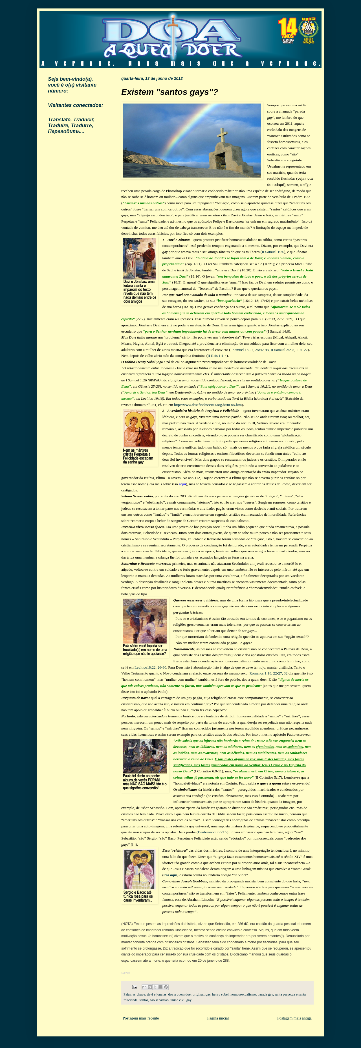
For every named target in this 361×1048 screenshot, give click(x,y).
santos (143, 1000)
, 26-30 (161, 667)
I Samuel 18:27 (241, 350)
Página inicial (218, 1018)
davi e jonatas (156, 994)
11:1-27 (302, 350)
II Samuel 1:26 (273, 252)
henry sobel (220, 994)
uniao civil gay (180, 1000)
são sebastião (159, 1000)
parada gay (265, 994)
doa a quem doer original (186, 994)
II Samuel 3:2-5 (282, 350)
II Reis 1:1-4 (217, 355)
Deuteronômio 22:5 (212, 832)
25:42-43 (262, 350)
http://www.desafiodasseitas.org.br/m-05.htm (208, 405)
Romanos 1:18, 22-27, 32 (268, 673)
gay (208, 994)
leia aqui (170, 875)
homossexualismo (243, 994)
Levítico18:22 (145, 667)
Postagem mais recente (141, 1018)
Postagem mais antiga (294, 1018)
